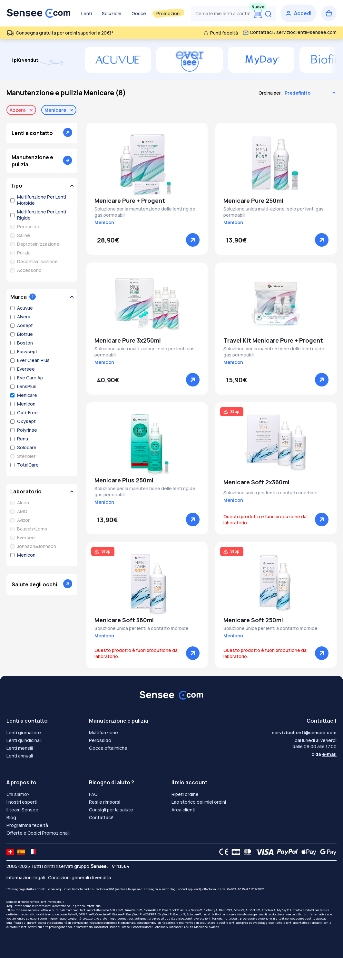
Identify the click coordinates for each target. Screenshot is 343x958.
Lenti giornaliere (23, 732)
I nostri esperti (21, 802)
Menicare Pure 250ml (253, 200)
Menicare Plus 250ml (123, 480)
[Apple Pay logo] (307, 852)
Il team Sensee (22, 810)
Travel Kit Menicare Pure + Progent (273, 340)
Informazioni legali (25, 877)
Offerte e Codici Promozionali (38, 833)
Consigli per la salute (111, 810)
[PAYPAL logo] (286, 852)
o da (324, 754)
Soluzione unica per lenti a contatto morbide (270, 492)
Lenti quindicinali (24, 740)
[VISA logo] (263, 852)
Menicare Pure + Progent (129, 200)
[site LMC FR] (32, 851)
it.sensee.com (181, 918)
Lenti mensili (19, 748)
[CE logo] (222, 852)
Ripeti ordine (185, 794)
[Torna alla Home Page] (38, 13)
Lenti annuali (19, 756)
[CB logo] (234, 852)
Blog (11, 817)
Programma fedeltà (27, 825)
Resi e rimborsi (104, 802)
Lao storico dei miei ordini (199, 802)
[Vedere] (193, 240)
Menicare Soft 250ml (253, 620)
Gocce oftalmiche (108, 748)
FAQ (93, 794)
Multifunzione (103, 732)
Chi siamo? (18, 794)
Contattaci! (101, 817)
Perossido (100, 740)
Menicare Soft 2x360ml (256, 482)
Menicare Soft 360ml (124, 620)
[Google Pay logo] (327, 852)
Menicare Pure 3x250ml (127, 340)
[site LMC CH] (10, 852)
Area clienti (183, 810)
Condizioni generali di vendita (79, 877)
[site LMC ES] (21, 852)
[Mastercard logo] (246, 852)
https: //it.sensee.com (21, 910)
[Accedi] (298, 13)
